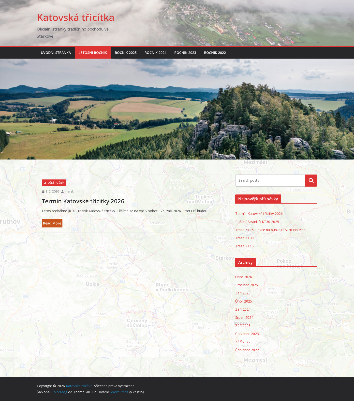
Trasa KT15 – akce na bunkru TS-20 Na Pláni (270, 229)
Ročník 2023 (185, 52)
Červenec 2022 (247, 350)
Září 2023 (243, 325)
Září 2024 (243, 309)
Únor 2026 (243, 276)
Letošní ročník (93, 52)
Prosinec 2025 (246, 285)
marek (69, 191)
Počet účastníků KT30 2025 (257, 221)
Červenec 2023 (247, 333)
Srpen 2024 (244, 317)
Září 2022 (243, 341)
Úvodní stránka (56, 52)
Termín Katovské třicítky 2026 (83, 201)
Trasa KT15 (244, 246)
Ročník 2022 (215, 52)
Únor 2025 (243, 301)
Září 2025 (243, 293)
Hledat (311, 180)
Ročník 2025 (126, 52)
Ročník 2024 (155, 52)
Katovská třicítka (76, 17)
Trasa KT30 (244, 238)
